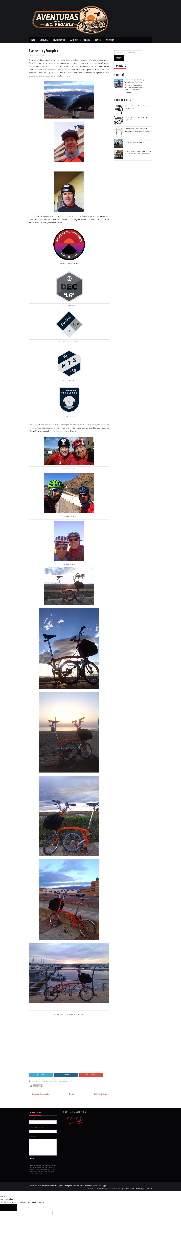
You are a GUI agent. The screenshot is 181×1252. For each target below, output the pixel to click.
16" (32, 1081)
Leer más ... (128, 93)
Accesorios (110, 40)
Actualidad (44, 40)
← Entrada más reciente (39, 1094)
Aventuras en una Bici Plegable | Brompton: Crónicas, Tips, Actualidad (66, 1186)
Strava (69, 1081)
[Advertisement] (69, 1042)
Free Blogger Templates (143, 1188)
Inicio (33, 40)
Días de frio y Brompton (43, 51)
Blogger (103, 1186)
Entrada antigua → (101, 1094)
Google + (91, 1074)
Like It (66, 1074)
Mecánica (98, 40)
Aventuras (74, 40)
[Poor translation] (12, 1207)
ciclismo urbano (48, 1081)
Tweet (41, 1074)
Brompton (37, 1081)
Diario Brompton (59, 40)
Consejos (86, 40)
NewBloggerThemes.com (125, 1188)
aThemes (99, 1188)
